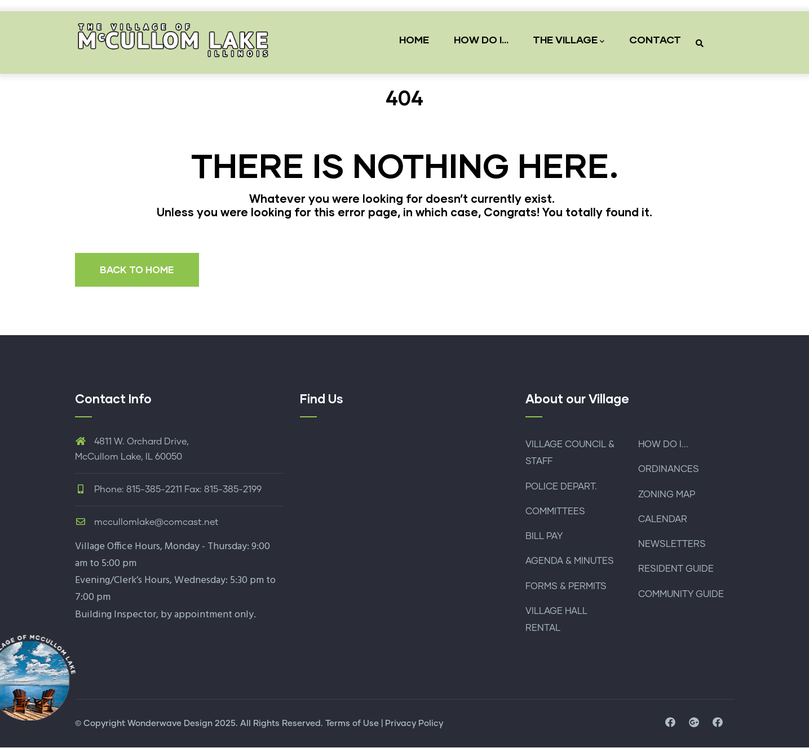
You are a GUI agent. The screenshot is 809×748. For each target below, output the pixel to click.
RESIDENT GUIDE (676, 569)
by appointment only (207, 615)
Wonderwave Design (170, 723)
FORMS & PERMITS (566, 586)
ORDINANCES (668, 469)
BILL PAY (544, 536)
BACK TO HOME (137, 269)
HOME (411, 39)
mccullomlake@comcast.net (147, 522)
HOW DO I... (478, 39)
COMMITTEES (555, 511)
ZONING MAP (666, 494)
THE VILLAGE (568, 40)
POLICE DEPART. (561, 486)
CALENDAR (662, 519)
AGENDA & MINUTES (569, 561)
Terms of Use (352, 723)
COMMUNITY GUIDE (681, 594)
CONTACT (655, 39)
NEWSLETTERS (672, 544)
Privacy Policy (414, 723)
